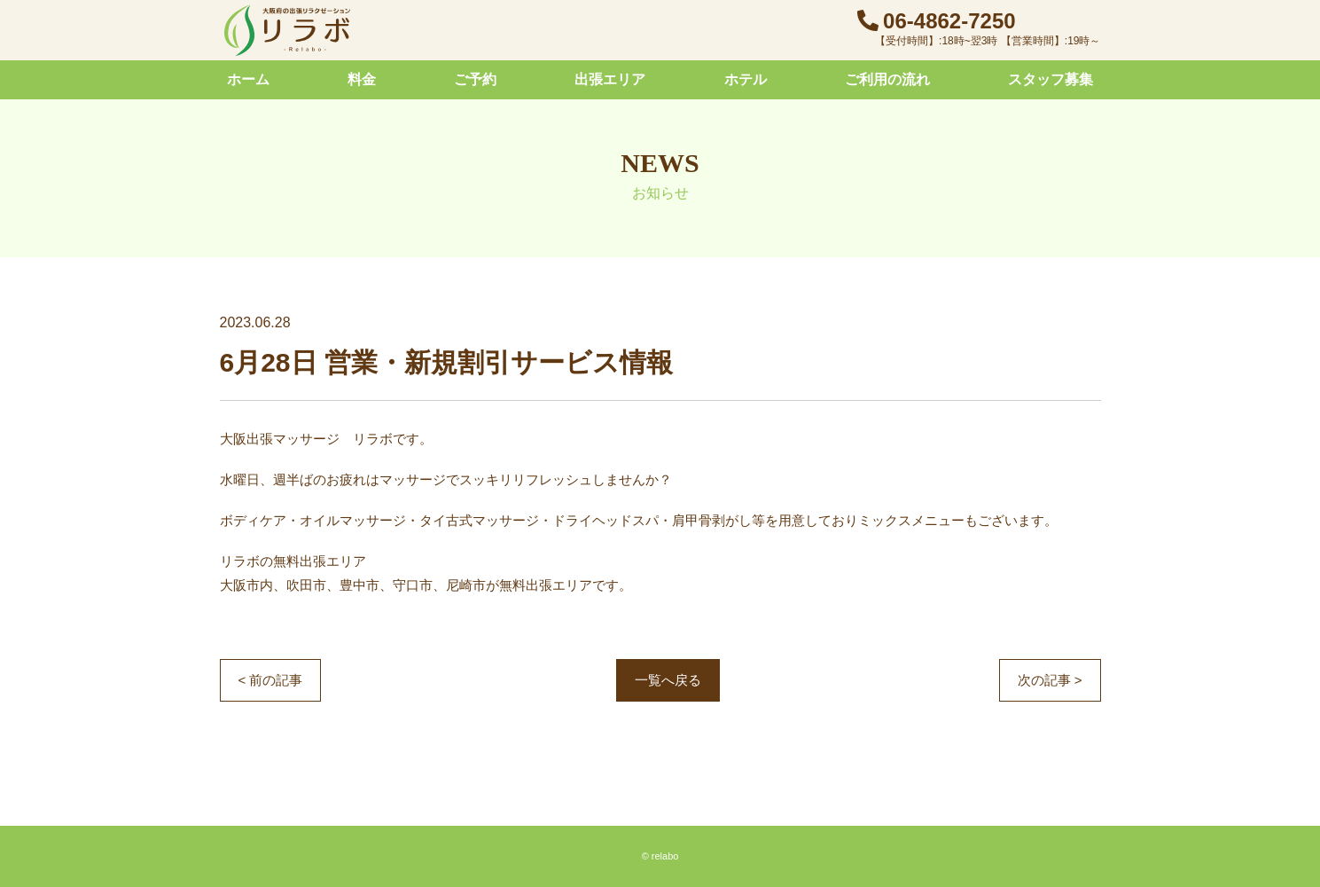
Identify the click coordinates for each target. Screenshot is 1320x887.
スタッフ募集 (1050, 79)
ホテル (745, 79)
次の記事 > (1050, 679)
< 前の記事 (270, 679)
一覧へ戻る (668, 679)
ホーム (248, 79)
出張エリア (609, 79)
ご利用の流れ (887, 79)
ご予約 (475, 79)
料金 (362, 79)
